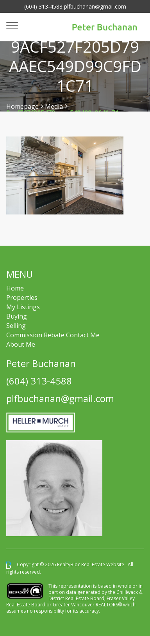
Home (15, 288)
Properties (22, 297)
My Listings (23, 307)
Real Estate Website (103, 565)
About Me (20, 344)
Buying (16, 316)
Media (54, 106)
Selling (16, 325)
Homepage (22, 106)
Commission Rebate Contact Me (53, 335)
